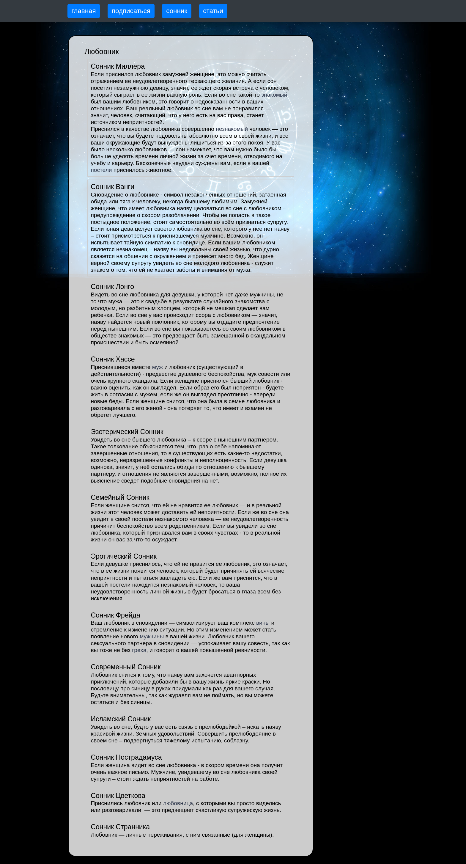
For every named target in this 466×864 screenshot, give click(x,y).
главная (84, 11)
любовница (178, 803)
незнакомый (232, 129)
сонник (176, 11)
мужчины (152, 636)
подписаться (131, 11)
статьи (213, 11)
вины (263, 623)
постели (101, 170)
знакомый (274, 95)
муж (157, 367)
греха (139, 650)
